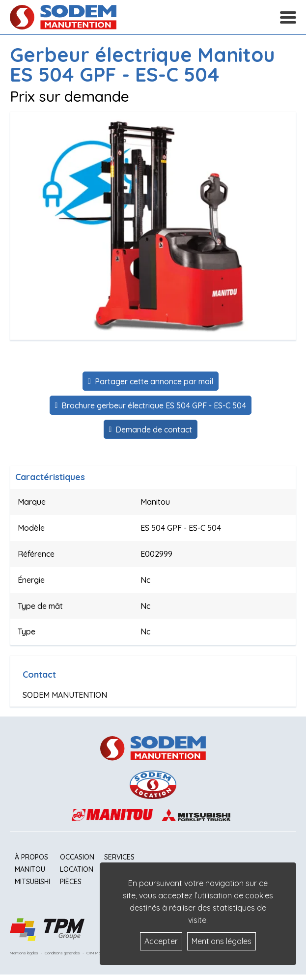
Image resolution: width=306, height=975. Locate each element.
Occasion (77, 857)
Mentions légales (24, 953)
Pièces (71, 881)
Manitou (30, 869)
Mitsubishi (32, 881)
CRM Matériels (98, 953)
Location (76, 869)
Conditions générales (62, 953)
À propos (31, 857)
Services (119, 857)
